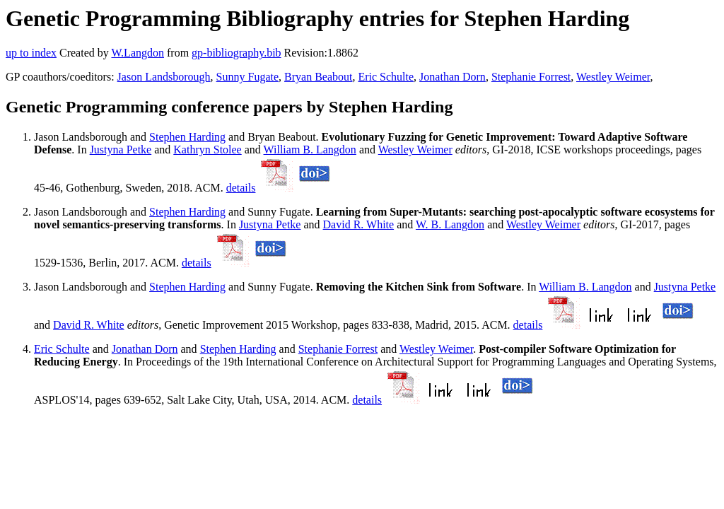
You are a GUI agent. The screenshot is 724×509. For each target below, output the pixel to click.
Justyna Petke (121, 150)
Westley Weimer (613, 77)
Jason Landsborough (164, 77)
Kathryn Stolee (207, 150)
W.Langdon (137, 53)
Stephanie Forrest (531, 77)
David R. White (359, 224)
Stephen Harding (187, 137)
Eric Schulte (386, 77)
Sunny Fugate (247, 77)
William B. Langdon (310, 150)
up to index (31, 53)
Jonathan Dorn (452, 77)
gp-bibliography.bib (236, 53)
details (241, 188)
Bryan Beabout (318, 77)
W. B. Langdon (450, 224)
